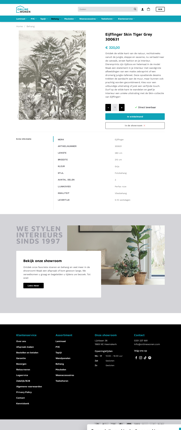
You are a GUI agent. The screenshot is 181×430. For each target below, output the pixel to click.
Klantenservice (126, 18)
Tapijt (44, 18)
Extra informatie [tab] (23, 139)
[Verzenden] (135, 9)
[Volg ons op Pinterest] (149, 358)
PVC (34, 18)
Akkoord (134, 397)
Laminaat (21, 18)
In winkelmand (135, 116)
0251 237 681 (141, 340)
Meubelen (70, 18)
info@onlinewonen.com (147, 344)
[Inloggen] (142, 9)
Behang (56, 18)
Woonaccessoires (88, 18)
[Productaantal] (115, 107)
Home (19, 26)
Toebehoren (107, 18)
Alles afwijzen (134, 406)
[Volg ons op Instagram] (140, 358)
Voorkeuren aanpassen (38, 409)
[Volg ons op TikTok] (145, 358)
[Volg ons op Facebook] (136, 358)
